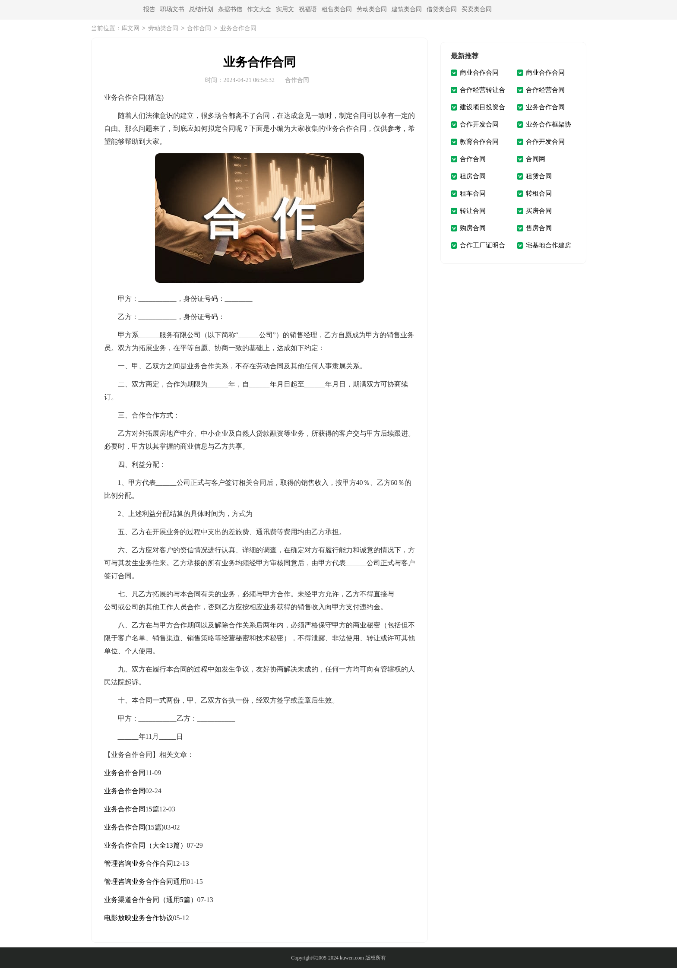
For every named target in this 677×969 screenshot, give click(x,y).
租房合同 (473, 177)
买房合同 (539, 211)
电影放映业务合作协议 (138, 918)
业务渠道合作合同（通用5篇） (150, 900)
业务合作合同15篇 (131, 810)
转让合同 (473, 211)
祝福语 (308, 9)
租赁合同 (539, 177)
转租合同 (539, 194)
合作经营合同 (545, 90)
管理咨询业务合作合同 (138, 864)
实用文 (285, 9)
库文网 (130, 29)
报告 (149, 9)
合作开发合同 (479, 125)
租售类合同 (337, 9)
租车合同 (473, 194)
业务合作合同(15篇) (134, 828)
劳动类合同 (372, 9)
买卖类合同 (477, 9)
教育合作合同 (479, 142)
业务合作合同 (125, 773)
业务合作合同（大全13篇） (145, 846)
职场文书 (172, 9)
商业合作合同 (479, 73)
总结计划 (201, 9)
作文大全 (259, 9)
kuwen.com (352, 959)
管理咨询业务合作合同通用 (145, 882)
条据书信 (230, 9)
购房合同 (473, 228)
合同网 (535, 159)
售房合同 (539, 228)
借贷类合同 (442, 9)
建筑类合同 (407, 9)
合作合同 (199, 29)
